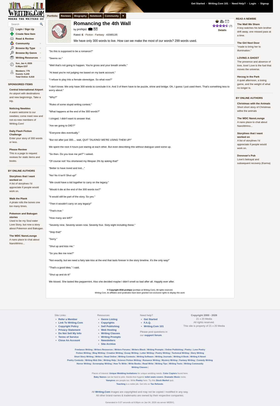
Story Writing (197, 353)
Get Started (198, 3)
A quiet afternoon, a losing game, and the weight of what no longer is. (253, 84)
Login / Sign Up (25, 29)
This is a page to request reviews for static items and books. (24, 157)
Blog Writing (98, 353)
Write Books (135, 363)
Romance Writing (151, 360)
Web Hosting (109, 329)
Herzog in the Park (248, 76)
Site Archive (108, 344)
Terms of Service (68, 336)
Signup (264, 3)
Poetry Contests (75, 360)
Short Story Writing (84, 356)
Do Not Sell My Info (69, 333)
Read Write (147, 363)
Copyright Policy (68, 326)
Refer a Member (67, 319)
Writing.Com (102, 391)
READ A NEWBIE (246, 18)
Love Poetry (199, 349)
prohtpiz (82, 29)
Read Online (110, 356)
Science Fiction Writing (129, 360)
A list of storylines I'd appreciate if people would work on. (24, 187)
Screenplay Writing (102, 363)
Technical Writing (180, 353)
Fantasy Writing (187, 360)
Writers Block (138, 349)
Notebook (96, 15)
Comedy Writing (205, 360)
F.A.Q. (147, 322)
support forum (153, 335)
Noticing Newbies (20, 108)
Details (222, 30)
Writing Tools (175, 363)
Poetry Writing (163, 353)
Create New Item (25, 34)
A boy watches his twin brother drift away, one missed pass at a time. (254, 31)
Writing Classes (110, 333)
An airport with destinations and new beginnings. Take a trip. (25, 97)
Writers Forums (122, 349)
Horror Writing (84, 363)
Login (252, 3)
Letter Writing (147, 353)
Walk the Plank (18, 198)
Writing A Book (181, 356)
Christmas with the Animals (253, 103)
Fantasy (99, 34)
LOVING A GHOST (248, 57)
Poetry (188, 349)
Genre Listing (109, 319)
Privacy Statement (69, 329)
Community (28, 43)
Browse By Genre (28, 53)
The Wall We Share (248, 24)
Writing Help (109, 360)
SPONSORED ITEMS (20, 84)
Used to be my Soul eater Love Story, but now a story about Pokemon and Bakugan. (26, 224)
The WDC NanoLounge (23, 235)
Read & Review (25, 38)
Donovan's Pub (246, 155)
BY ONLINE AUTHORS (21, 170)
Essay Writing (131, 353)
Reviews (66, 15)
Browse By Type (28, 48)
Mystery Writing (169, 360)
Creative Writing (115, 353)
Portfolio (52, 15)
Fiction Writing (83, 353)
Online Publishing (174, 349)
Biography (80, 15)
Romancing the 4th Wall (102, 23)
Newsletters (108, 340)
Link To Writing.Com (70, 322)
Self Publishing (110, 326)
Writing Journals (163, 356)
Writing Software (145, 356)
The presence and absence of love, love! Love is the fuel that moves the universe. (254, 65)
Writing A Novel (198, 356)
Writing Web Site (93, 360)
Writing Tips (161, 363)
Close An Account (69, 340)
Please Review (18, 149)
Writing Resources (28, 58)
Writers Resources (103, 349)
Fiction (89, 34)
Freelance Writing (83, 349)
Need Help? (239, 3)
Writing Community (193, 363)
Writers (99, 356)
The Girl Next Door (248, 42)
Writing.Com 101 (218, 3)
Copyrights (107, 322)
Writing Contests (126, 356)
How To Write (120, 363)
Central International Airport (26, 89)
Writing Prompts (111, 336)
